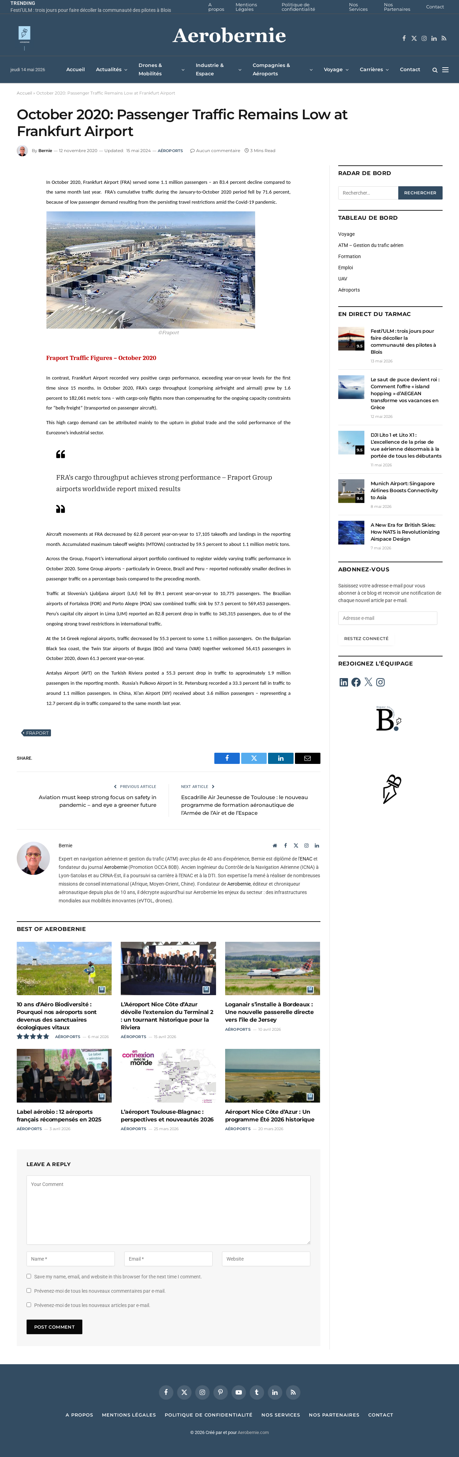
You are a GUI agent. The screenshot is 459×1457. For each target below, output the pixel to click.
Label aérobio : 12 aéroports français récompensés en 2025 (59, 1116)
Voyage (333, 69)
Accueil (75, 69)
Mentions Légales (246, 7)
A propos (216, 7)
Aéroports (170, 150)
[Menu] (445, 69)
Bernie (45, 150)
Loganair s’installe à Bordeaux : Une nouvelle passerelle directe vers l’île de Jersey (269, 1012)
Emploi (345, 267)
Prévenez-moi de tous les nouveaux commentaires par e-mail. (100, 1291)
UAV (342, 278)
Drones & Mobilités (150, 69)
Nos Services (358, 7)
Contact (435, 6)
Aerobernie (115, 867)
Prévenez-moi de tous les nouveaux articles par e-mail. (92, 1305)
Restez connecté (366, 638)
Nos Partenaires (397, 7)
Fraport (37, 733)
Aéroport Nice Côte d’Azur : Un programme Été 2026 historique (269, 1116)
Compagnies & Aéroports (271, 69)
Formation (349, 256)
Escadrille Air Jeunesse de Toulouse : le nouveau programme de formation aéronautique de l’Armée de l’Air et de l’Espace (244, 805)
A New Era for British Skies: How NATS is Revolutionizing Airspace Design (405, 532)
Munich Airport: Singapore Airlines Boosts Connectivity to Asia (404, 490)
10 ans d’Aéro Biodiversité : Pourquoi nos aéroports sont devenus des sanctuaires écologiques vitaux (57, 1015)
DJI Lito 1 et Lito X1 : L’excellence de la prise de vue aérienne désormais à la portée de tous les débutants (406, 445)
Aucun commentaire (215, 150)
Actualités (108, 69)
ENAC (306, 859)
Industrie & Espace (210, 69)
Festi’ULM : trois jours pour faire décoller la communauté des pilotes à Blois (90, 10)
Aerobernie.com (253, 1432)
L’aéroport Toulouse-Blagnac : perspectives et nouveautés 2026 (167, 1116)
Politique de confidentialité (298, 7)
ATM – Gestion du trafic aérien (371, 245)
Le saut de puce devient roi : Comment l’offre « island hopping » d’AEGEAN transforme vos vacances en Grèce (405, 393)
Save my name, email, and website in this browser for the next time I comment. (118, 1276)
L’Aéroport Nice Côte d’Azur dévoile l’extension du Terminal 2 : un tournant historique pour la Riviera (167, 1015)
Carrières (371, 69)
